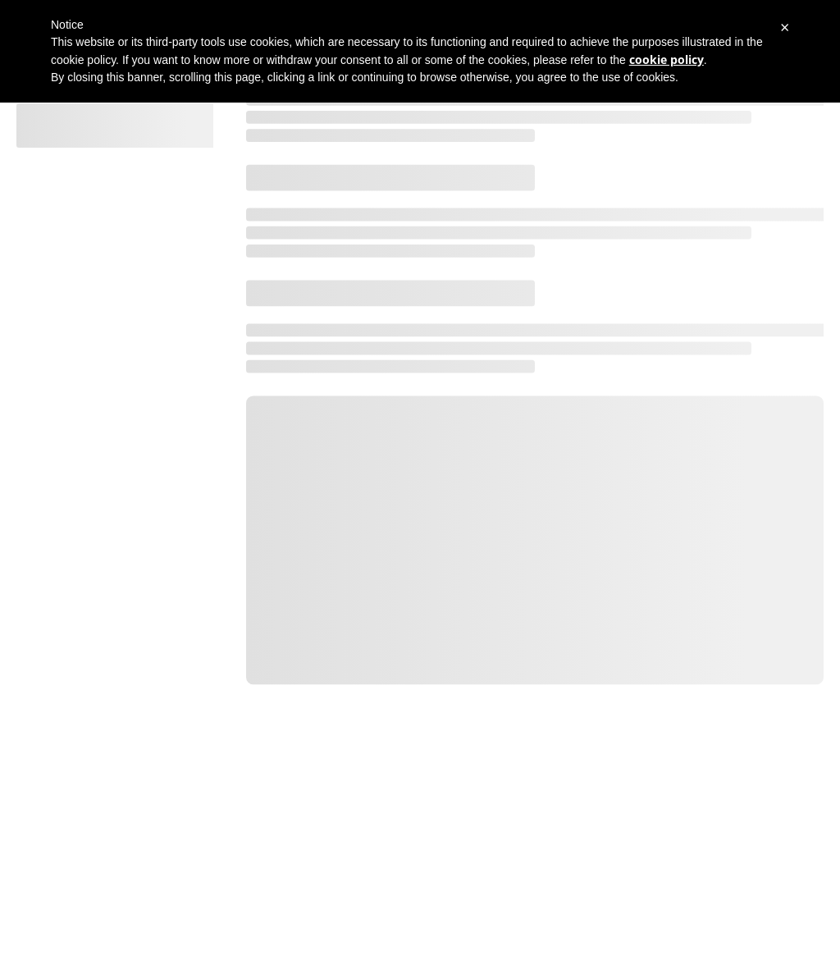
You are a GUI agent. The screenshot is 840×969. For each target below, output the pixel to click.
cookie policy (666, 59)
